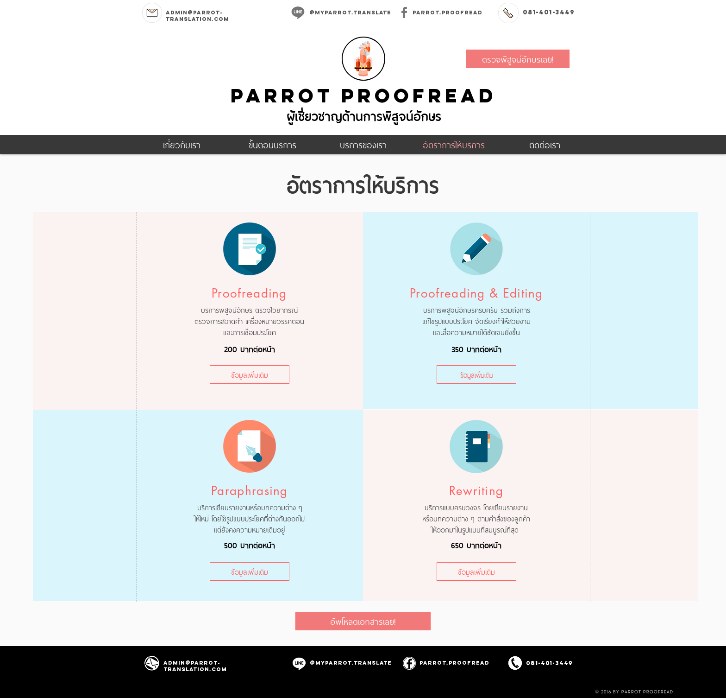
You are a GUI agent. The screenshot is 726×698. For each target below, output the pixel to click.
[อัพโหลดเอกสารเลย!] (363, 621)
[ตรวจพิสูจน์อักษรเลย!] (518, 59)
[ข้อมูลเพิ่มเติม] (249, 374)
